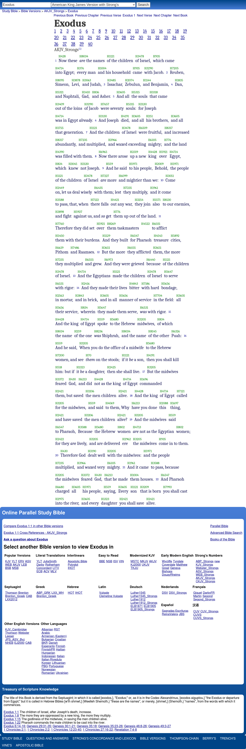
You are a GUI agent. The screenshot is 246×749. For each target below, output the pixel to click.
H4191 (125, 116)
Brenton (23, 592)
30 (141, 37)
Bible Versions (31, 11)
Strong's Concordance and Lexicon (104, 738)
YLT (14, 561)
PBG (45, 666)
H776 (167, 140)
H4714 (59, 68)
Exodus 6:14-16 (14, 726)
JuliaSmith (50, 561)
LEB (24, 564)
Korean (46, 662)
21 (65, 37)
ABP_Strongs (204, 561)
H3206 (90, 391)
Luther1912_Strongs (144, 602)
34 (174, 37)
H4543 (158, 236)
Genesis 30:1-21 (64, 726)
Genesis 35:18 (87, 726)
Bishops (167, 571)
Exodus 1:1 (11, 712)
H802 (121, 427)
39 (82, 44)
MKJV (144, 561)
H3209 (144, 487)
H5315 (135, 92)
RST (57, 629)
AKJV (16, 564)
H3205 (141, 319)
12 (129, 31)
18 (177, 31)
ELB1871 (137, 606)
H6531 (59, 283)
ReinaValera (170, 614)
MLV (53, 571)
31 (149, 37)
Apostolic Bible (29, 745)
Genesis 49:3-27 (159, 726)
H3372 (59, 379)
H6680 (59, 487)
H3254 (139, 200)
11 (121, 31)
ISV (115, 561)
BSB (8, 568)
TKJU (134, 568)
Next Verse (144, 15)
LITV (56, 568)
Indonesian (49, 656)
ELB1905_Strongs (143, 609)
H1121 (110, 56)
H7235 (83, 140)
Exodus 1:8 (11, 715)
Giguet (197, 592)
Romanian (48, 672)
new (217, 561)
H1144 (147, 80)
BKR (45, 642)
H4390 (59, 152)
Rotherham (52, 564)
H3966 (112, 140)
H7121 (180, 391)
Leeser (9, 636)
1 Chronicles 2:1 (15, 729)
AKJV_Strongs (54, 11)
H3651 (106, 248)
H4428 (152, 152)
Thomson (11, 592)
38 (73, 44)
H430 (72, 379)
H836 (95, 92)
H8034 (83, 56)
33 (166, 37)
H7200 (59, 355)
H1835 (179, 80)
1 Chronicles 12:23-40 (66, 729)
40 (90, 44)
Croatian (60, 639)
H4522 (145, 224)
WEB (8, 564)
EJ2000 (19, 642)
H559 (109, 164)
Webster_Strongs (207, 568)
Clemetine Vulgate (111, 596)
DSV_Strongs (178, 592)
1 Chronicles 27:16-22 (98, 729)
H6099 (123, 176)
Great (165, 568)
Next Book (180, 15)
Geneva (175, 568)
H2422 (59, 439)
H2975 (59, 499)
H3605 (121, 92)
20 (56, 37)
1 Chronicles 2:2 (38, 729)
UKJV (146, 564)
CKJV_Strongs (205, 581)
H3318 (154, 92)
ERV (21, 561)
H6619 (59, 248)
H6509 (143, 128)
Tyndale (178, 561)
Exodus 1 (129, 15)
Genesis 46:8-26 (135, 726)
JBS (181, 614)
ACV (46, 571)
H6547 (134, 236)
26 (107, 37)
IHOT (71, 568)
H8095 (59, 80)
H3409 (59, 104)
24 (90, 37)
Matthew (181, 564)
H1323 (80, 367)
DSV (165, 592)
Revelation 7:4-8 (126, 729)
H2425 (111, 367)
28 (124, 37)
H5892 (175, 236)
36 (56, 44)
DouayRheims (171, 574)
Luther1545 (138, 592)
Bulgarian (48, 639)
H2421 (59, 391)
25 (98, 37)
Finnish (60, 646)
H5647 (168, 271)
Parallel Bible (219, 526)
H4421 (115, 200)
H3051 (170, 176)
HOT (71, 592)
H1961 (154, 188)
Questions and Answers (47, 738)
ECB (39, 571)
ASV (28, 561)
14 (145, 31)
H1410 (86, 92)
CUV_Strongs (209, 611)
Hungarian (48, 652)
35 (183, 37)
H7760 (59, 224)
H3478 (139, 56)
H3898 (59, 212)
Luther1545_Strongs (144, 596)
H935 (156, 56)
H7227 (105, 176)
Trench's (228, 738)
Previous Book (63, 15)
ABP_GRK (43, 592)
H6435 (98, 188)
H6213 (83, 379)
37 (65, 44)
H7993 (167, 487)
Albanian (47, 629)
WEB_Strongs (205, 574)
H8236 (98, 331)
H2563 (59, 295)
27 (115, 37)
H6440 (150, 260)
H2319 (134, 152)
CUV (196, 611)
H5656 (165, 283)
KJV (8, 561)
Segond (208, 596)
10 (113, 31)
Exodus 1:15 (12, 719)
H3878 (76, 80)
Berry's (209, 738)
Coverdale (168, 564)
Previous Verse (110, 15)
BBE (102, 561)
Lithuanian (58, 662)
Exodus (73, 11)
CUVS (197, 614)
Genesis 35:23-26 (110, 726)
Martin (197, 596)
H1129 (106, 236)
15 (153, 31)
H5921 (163, 152)
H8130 (167, 200)
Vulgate (104, 592)
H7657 (105, 104)
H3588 (59, 200)
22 (73, 37)
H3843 (79, 295)
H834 (58, 164)
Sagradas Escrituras (175, 610)
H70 (88, 355)
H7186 (145, 283)
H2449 (59, 188)
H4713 (137, 427)
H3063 (86, 80)
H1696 (144, 379)
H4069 (110, 403)
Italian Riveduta (52, 659)
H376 (80, 68)
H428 (62, 56)
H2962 (126, 439)
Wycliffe (167, 561)
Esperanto (48, 646)
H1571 (157, 200)
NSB (109, 561)
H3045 (73, 164)
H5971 (133, 164)
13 (137, 31)
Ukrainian (62, 672)
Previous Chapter (87, 15)
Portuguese (56, 666)
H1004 (102, 68)
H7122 (95, 200)
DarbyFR (209, 592)
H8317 (168, 128)
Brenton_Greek (15, 596)
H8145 (152, 331)
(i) (80, 48)
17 (169, 31)
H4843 (133, 283)
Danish (53, 642)
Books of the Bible (222, 539)
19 (185, 31)
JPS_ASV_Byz (15, 639)
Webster (23, 632)
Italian (61, 656)
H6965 (103, 152)
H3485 (111, 80)
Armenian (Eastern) (54, 636)
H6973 (108, 260)
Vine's (7, 745)
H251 (149, 116)
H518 (58, 367)
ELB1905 (150, 606)
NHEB (9, 642)
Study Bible (10, 11)
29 (132, 37)
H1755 (59, 128)
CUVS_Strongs (203, 618)
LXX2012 (11, 599)
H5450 (59, 236)
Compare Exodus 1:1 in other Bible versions (33, 526)
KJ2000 (136, 564)
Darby (40, 564)
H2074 (129, 80)
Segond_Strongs (204, 599)
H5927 (78, 212)
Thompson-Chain (184, 738)
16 (161, 31)
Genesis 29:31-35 (39, 726)
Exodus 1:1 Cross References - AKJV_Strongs (35, 532)
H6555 (89, 260)
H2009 (159, 164)
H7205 (174, 68)
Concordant (44, 568)
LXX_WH (57, 592)
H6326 (175, 331)
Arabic (46, 632)
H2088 (163, 403)
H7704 (157, 295)
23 (81, 37)
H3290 (148, 68)
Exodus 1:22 (12, 722)
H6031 (156, 224)
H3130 (143, 104)
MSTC (135, 561)
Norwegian (49, 669)
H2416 (85, 283)
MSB (15, 568)
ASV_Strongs (204, 571)
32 (157, 37)
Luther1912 (138, 599)
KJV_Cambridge (16, 629)
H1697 (174, 403)
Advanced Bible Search (226, 532)
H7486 (75, 248)
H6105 (152, 140)
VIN (121, 561)
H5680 (114, 319)
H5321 (59, 92)
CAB (29, 596)
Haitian (60, 649)
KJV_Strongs (204, 564)
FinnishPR (48, 649)
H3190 (92, 451)
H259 (77, 331)
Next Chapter (163, 15)
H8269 (111, 224)
